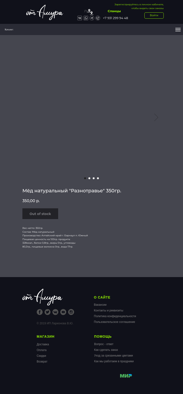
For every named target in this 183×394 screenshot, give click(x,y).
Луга (88, 11)
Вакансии (100, 304)
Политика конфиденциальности (115, 316)
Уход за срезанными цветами (113, 355)
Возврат (42, 361)
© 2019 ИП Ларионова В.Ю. (55, 323)
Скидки (41, 355)
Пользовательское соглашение (114, 322)
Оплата (41, 350)
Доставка (43, 344)
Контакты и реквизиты (108, 310)
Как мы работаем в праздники (114, 361)
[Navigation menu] (178, 29)
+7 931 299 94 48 (115, 18)
